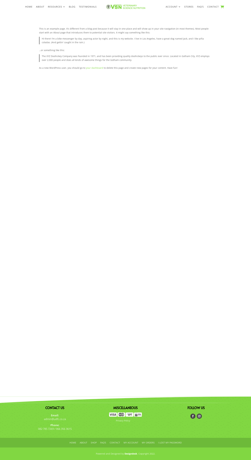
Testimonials (88, 7)
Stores (189, 7)
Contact (213, 7)
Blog (72, 7)
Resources (55, 7)
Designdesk (131, 453)
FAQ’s (200, 7)
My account (131, 443)
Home (28, 7)
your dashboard (94, 67)
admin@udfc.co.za (55, 419)
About (40, 7)
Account (172, 7)
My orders (148, 443)
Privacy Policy (123, 420)
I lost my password (170, 443)
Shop (94, 443)
